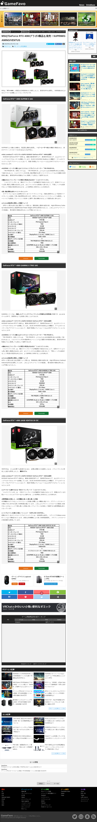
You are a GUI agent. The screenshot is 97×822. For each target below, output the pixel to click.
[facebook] (25, 592)
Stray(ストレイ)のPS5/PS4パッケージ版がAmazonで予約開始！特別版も (88, 122)
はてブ (58, 44)
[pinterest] (41, 592)
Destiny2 (43, 795)
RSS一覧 (83, 793)
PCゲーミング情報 (46, 791)
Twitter (72, 166)
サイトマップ (84, 801)
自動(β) (41, 783)
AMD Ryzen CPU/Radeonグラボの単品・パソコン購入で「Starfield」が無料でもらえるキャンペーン (88, 106)
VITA (3, 803)
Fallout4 (43, 803)
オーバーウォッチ (26, 799)
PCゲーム (7, 46)
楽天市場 (21, 583)
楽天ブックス (50, 622)
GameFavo (7, 815)
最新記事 (23, 791)
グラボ (21, 619)
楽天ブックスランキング (39, 664)
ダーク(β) (56, 783)
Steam (23, 797)
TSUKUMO (41, 258)
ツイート (50, 44)
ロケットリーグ (25, 807)
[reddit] (41, 597)
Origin (62, 795)
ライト (48, 783)
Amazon (25, 258)
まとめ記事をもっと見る (58, 753)
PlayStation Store (65, 791)
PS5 (33, 619)
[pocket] (25, 597)
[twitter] (9, 592)
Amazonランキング (26, 664)
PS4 (46, 619)
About (82, 791)
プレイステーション (26, 793)
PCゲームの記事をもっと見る (57, 708)
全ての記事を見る (82, 130)
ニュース (88, 139)
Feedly (82, 167)
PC (15, 46)
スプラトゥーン (45, 797)
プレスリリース (85, 799)
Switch (59, 619)
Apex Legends (25, 801)
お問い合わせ (84, 797)
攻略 (93, 139)
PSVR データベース (46, 807)
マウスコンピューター (51, 583)
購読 (91, 166)
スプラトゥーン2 (25, 805)
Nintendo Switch (6, 797)
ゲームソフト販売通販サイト (48, 793)
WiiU (3, 805)
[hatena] (9, 597)
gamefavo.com (11, 817)
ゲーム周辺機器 (22, 46)
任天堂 (23, 795)
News (81, 5)
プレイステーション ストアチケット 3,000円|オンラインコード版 (89, 44)
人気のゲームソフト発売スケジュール (83, 157)
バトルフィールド (26, 803)
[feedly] (58, 592)
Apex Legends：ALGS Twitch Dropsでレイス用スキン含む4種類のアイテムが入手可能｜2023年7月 (88, 115)
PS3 (3, 801)
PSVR (3, 799)
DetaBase (90, 5)
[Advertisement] (82, 200)
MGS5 (43, 801)
